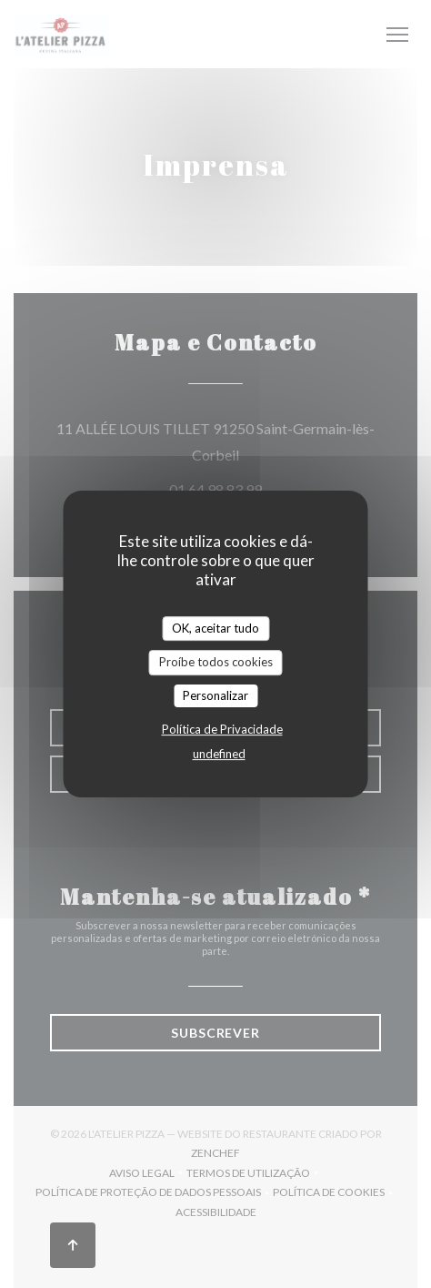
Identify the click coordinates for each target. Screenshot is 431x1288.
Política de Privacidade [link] (222, 729)
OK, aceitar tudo (215, 628)
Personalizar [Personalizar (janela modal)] (215, 695)
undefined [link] (219, 753)
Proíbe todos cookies (216, 661)
